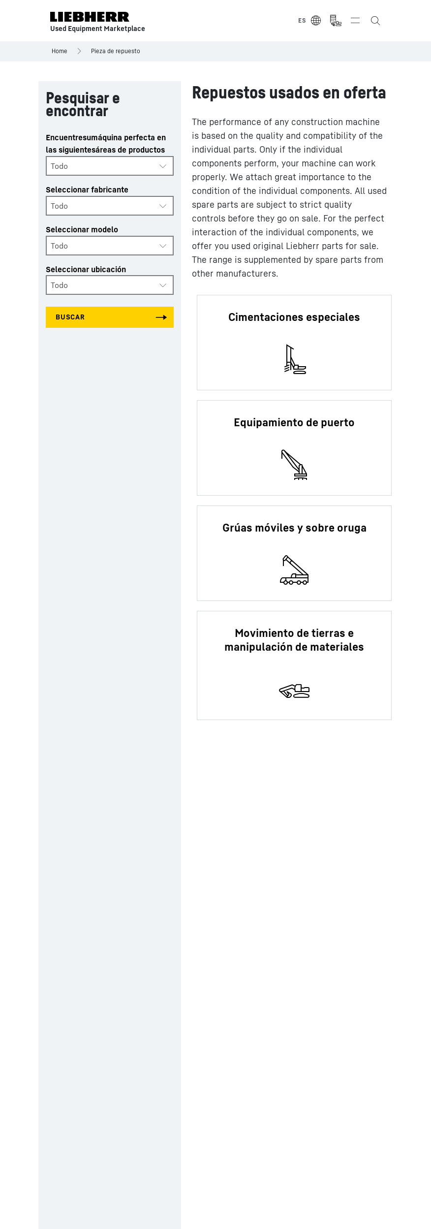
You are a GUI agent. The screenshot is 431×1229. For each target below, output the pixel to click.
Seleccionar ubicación (86, 269)
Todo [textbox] (59, 166)
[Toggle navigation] (355, 21)
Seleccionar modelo (82, 229)
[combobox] (110, 166)
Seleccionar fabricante (87, 189)
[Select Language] (310, 21)
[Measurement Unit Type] (335, 21)
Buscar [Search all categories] (70, 317)
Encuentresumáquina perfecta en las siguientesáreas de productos (106, 143)
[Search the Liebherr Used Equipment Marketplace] (375, 21)
